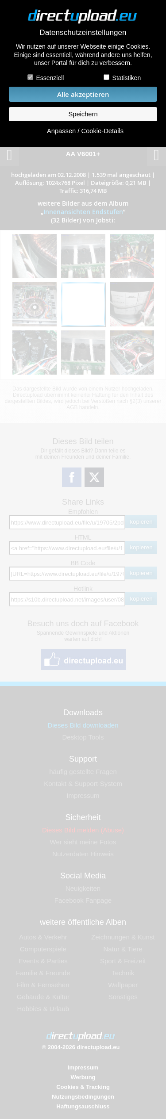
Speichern (82, 114)
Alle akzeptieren (83, 94)
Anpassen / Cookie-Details (85, 130)
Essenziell (50, 77)
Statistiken (126, 77)
